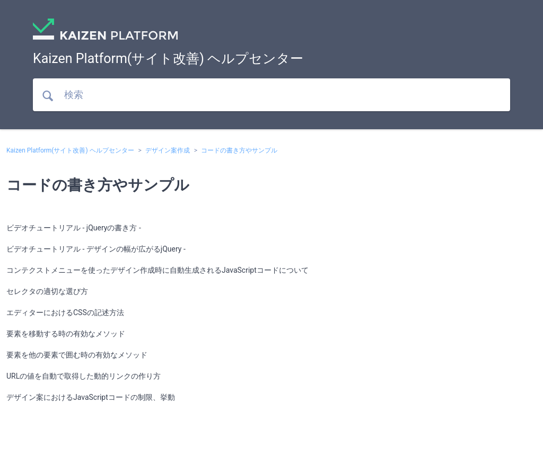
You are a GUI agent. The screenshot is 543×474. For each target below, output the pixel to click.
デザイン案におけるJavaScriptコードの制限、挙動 (90, 397)
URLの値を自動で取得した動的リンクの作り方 (83, 376)
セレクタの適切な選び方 (47, 291)
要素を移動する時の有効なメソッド (65, 333)
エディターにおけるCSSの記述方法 (65, 312)
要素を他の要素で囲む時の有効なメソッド (76, 355)
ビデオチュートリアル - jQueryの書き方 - (73, 227)
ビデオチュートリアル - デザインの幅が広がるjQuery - (96, 249)
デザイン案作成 (167, 150)
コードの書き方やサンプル (239, 150)
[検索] (271, 94)
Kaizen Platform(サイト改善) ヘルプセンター (70, 150)
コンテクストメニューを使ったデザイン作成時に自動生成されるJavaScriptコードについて (157, 270)
